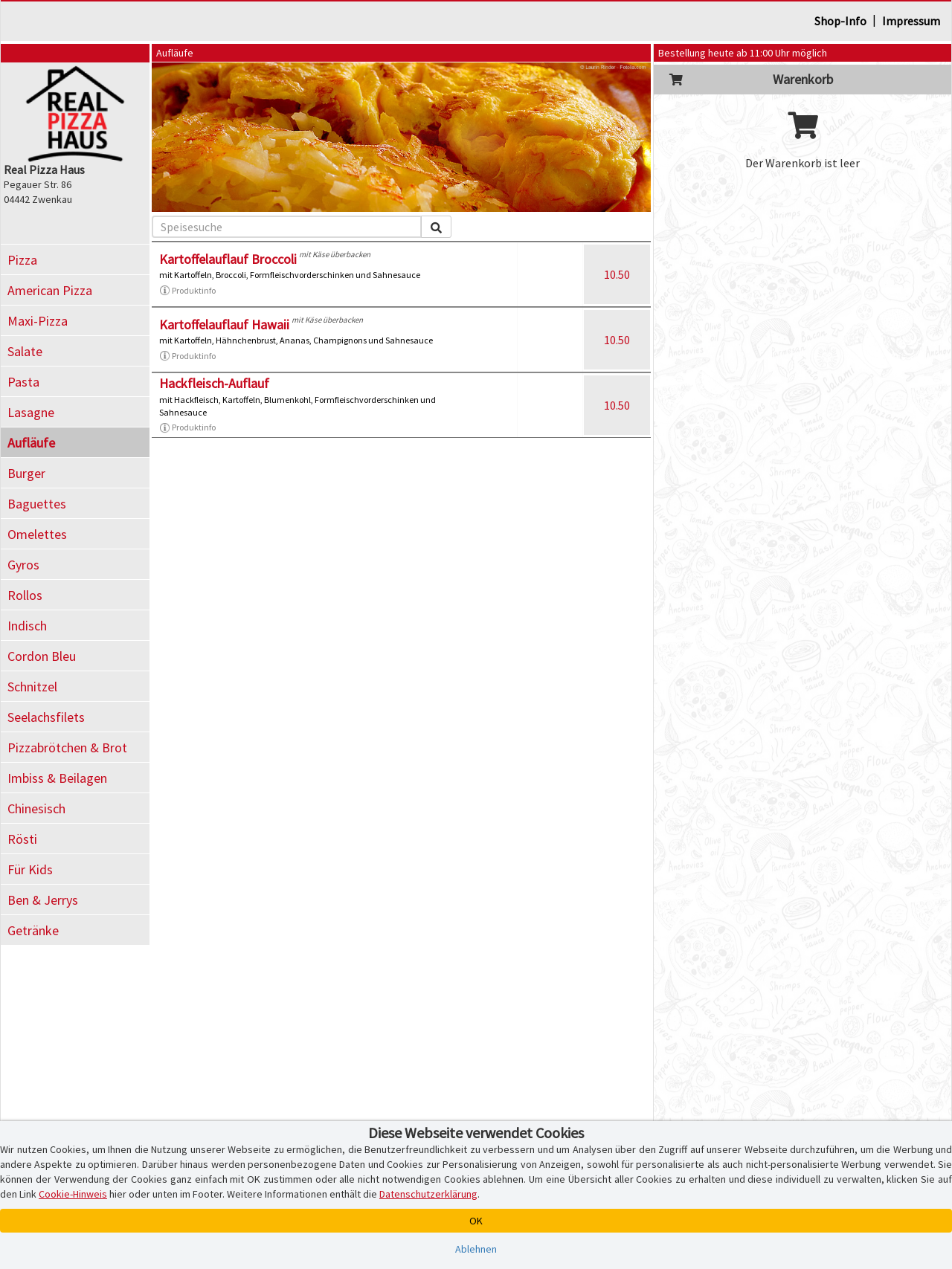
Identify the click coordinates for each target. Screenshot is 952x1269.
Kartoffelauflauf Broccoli (228, 259)
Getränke (33, 930)
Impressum (911, 20)
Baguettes (36, 503)
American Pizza (49, 290)
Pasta (23, 381)
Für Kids (30, 869)
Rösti (22, 838)
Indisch (27, 625)
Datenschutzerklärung (428, 1194)
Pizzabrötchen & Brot (67, 747)
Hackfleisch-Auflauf (214, 383)
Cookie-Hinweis (73, 1194)
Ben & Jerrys (42, 899)
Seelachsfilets (46, 717)
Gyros (23, 564)
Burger (26, 473)
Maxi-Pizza (37, 320)
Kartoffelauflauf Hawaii (224, 324)
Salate (24, 351)
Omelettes (37, 534)
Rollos (24, 595)
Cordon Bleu (41, 656)
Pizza (22, 259)
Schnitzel (32, 686)
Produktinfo (187, 291)
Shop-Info (840, 20)
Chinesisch (36, 808)
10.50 (617, 274)
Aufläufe (31, 442)
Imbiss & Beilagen (57, 778)
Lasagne (30, 412)
